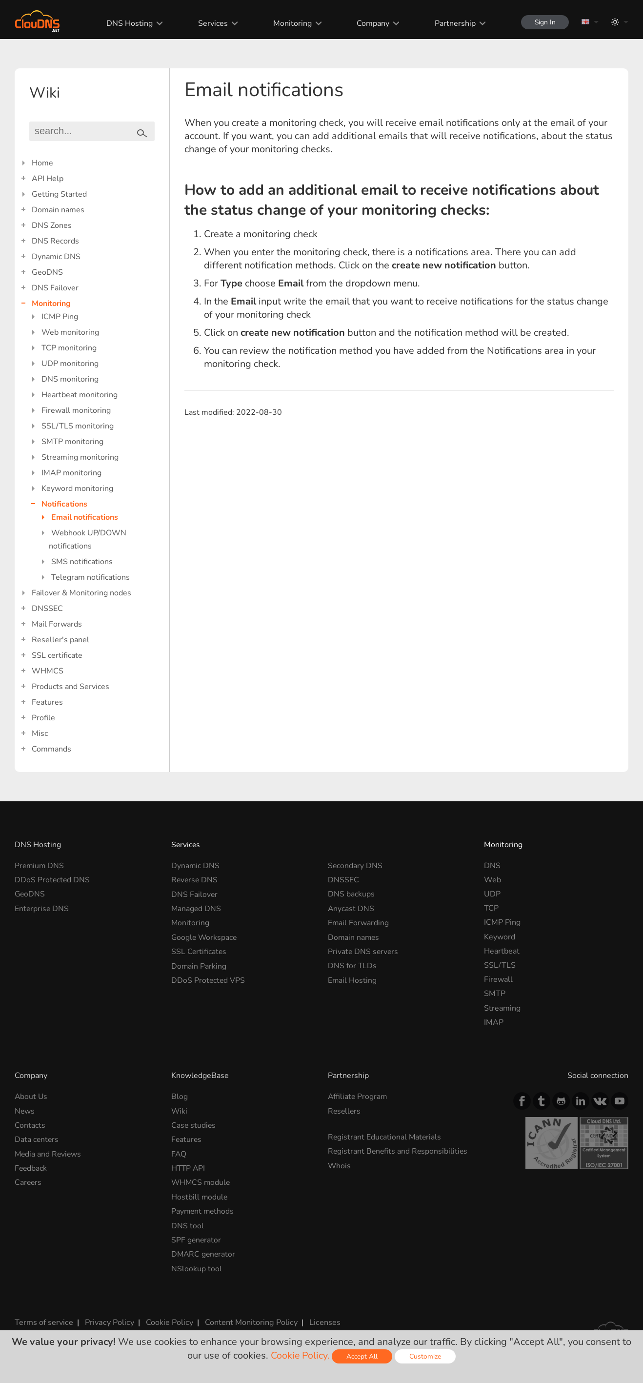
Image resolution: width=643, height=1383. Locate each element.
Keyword (499, 937)
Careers (28, 1182)
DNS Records (55, 241)
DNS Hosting (127, 23)
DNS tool (187, 1225)
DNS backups (351, 894)
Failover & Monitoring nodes (81, 593)
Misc (40, 733)
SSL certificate (57, 655)
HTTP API (188, 1167)
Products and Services (70, 686)
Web (492, 880)
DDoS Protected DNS (53, 880)
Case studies (194, 1125)
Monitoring (290, 23)
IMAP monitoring (71, 473)
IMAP (493, 1022)
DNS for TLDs (352, 965)
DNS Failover (55, 288)
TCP (491, 908)
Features (47, 702)
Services (211, 23)
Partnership (452, 23)
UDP (492, 894)
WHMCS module (201, 1182)
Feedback (31, 1167)
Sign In (543, 22)
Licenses (321, 1321)
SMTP (494, 993)
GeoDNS (47, 272)
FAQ (179, 1153)
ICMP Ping (59, 316)
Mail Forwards (57, 624)
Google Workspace (205, 937)
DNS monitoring (70, 379)
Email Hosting (352, 979)
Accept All (363, 1356)
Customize (426, 1356)
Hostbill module (199, 1196)
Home (42, 163)
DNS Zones (52, 225)
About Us (31, 1096)
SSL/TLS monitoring (77, 426)
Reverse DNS (195, 880)
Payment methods (203, 1210)
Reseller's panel (60, 639)
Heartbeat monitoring (79, 394)
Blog (179, 1096)
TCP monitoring (69, 348)
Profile (43, 717)
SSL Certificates (199, 951)
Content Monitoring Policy (248, 1321)
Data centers (37, 1139)
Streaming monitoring (80, 457)
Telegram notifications (90, 577)
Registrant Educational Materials (385, 1137)
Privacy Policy (108, 1321)
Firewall (498, 979)
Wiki (179, 1110)
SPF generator (196, 1239)
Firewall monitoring (76, 410)
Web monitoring (70, 332)
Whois (339, 1165)
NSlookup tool (196, 1267)
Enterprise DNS (42, 908)
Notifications (64, 504)
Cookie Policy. (300, 1355)
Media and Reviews (49, 1153)
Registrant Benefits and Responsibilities (399, 1151)
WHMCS (47, 671)
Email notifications (84, 517)
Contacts (30, 1125)
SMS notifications (82, 561)
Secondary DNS (355, 865)
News (25, 1110)
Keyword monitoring (77, 488)
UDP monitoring (70, 363)
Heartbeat (502, 951)
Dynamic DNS (56, 256)
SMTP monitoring (72, 441)
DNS (492, 865)
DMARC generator (204, 1253)
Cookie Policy (167, 1321)
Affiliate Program (358, 1096)
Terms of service (44, 1321)
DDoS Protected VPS (208, 979)
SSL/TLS (500, 965)
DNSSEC (47, 608)
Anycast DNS (351, 908)
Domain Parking (199, 965)
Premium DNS (40, 865)
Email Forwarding (358, 922)
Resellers (345, 1110)
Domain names (58, 209)
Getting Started (59, 194)
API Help (47, 178)
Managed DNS (196, 908)
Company (371, 23)
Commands (51, 749)
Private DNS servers (364, 951)
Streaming (502, 1008)
